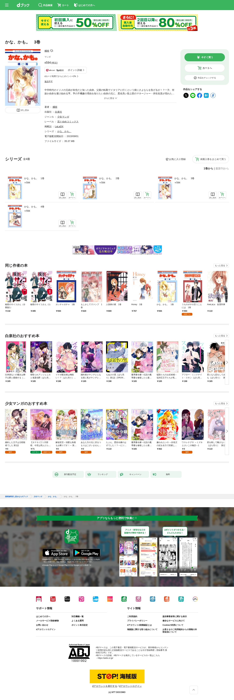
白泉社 (58, 111)
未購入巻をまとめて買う (213, 159)
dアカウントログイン (45, 629)
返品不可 (49, 81)
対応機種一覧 (77, 616)
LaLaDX (59, 126)
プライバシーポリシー (137, 621)
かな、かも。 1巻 (34, 178)
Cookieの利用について (173, 625)
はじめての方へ (43, 616)
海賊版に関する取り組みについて (142, 629)
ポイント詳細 (75, 70)
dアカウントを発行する (104, 686)
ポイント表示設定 (79, 625)
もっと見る (220, 265)
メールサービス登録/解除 (47, 621)
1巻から (208, 168)
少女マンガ (63, 116)
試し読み (25, 110)
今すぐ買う (207, 57)
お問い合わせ (42, 625)
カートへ (207, 68)
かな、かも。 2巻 (109, 178)
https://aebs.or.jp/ (105, 658)
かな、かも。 (64, 131)
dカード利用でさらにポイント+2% (60, 76)
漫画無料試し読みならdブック (16, 496)
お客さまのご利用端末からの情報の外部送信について (180, 630)
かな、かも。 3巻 (184, 178)
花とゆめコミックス (68, 121)
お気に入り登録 (177, 159)
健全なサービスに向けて (174, 621)
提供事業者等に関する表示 (175, 616)
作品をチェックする (207, 78)
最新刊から (222, 168)
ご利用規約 (132, 616)
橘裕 (47, 51)
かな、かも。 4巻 (34, 206)
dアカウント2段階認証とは (139, 625)
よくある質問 (77, 621)
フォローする (51, 51)
